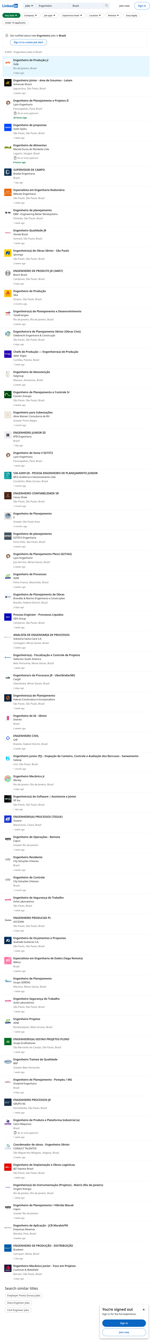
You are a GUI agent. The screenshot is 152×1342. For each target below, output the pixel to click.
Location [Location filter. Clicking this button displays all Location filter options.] (95, 15)
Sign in (142, 5)
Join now (124, 5)
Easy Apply (131, 15)
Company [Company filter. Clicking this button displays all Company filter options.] (31, 15)
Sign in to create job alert (28, 42)
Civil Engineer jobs (18, 1310)
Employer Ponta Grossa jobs (23, 1295)
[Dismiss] (143, 1309)
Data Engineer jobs (18, 1302)
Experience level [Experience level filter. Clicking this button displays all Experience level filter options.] (72, 15)
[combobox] (56, 6)
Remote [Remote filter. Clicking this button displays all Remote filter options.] (114, 15)
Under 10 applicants (15, 22)
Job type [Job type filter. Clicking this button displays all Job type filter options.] (50, 15)
